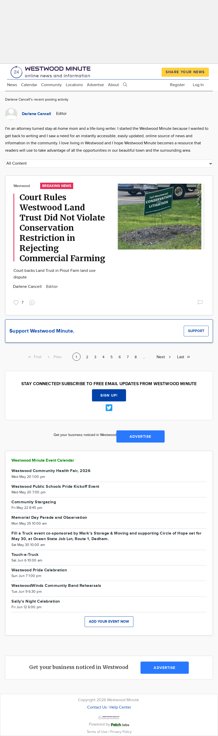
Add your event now (109, 621)
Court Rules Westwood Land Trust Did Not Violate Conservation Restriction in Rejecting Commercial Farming (62, 227)
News (12, 85)
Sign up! (109, 395)
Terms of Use (97, 732)
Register (177, 85)
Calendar (29, 85)
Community (51, 85)
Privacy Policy (121, 732)
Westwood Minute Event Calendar (42, 460)
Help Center (120, 707)
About (113, 85)
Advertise (95, 85)
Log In (198, 85)
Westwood (21, 186)
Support (196, 331)
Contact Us (97, 707)
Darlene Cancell (28, 286)
